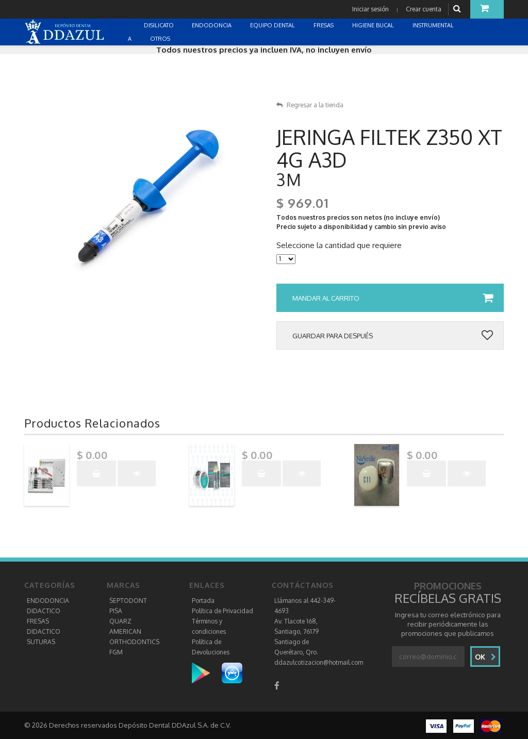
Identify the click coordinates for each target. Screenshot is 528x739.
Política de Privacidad (222, 611)
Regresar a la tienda (309, 105)
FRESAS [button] (324, 25)
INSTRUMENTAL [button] (433, 25)
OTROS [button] (161, 38)
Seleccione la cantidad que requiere (339, 245)
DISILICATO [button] (159, 25)
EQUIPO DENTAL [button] (273, 25)
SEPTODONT (128, 600)
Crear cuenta (423, 9)
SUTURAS (41, 642)
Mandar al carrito (392, 298)
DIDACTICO (43, 611)
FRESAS (38, 621)
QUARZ (120, 621)
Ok (485, 656)
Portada (203, 600)
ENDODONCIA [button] (212, 25)
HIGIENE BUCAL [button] (373, 25)
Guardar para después (392, 335)
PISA (115, 611)
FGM (116, 652)
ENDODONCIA (48, 600)
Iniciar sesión (370, 9)
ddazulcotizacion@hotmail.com (318, 662)
